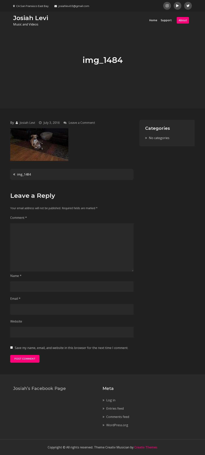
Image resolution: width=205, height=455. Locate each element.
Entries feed (115, 408)
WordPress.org (117, 425)
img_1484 (24, 174)
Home (153, 20)
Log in (110, 400)
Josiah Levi (30, 18)
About (183, 20)
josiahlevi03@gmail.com (71, 6)
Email (15, 298)
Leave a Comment (82, 123)
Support (166, 20)
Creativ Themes (145, 447)
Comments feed (117, 417)
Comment (18, 218)
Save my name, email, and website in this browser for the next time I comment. (71, 347)
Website (16, 321)
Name (15, 276)
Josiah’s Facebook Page (39, 388)
